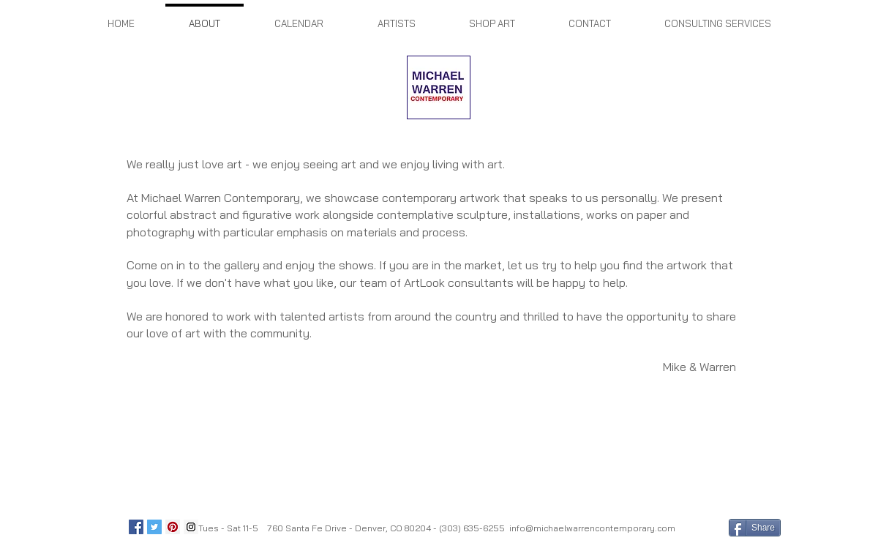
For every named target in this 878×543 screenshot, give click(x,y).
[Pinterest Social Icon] (172, 527)
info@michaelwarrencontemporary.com (592, 528)
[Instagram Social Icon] (191, 527)
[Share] (755, 527)
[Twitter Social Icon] (154, 527)
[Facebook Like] (700, 527)
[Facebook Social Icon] (136, 527)
